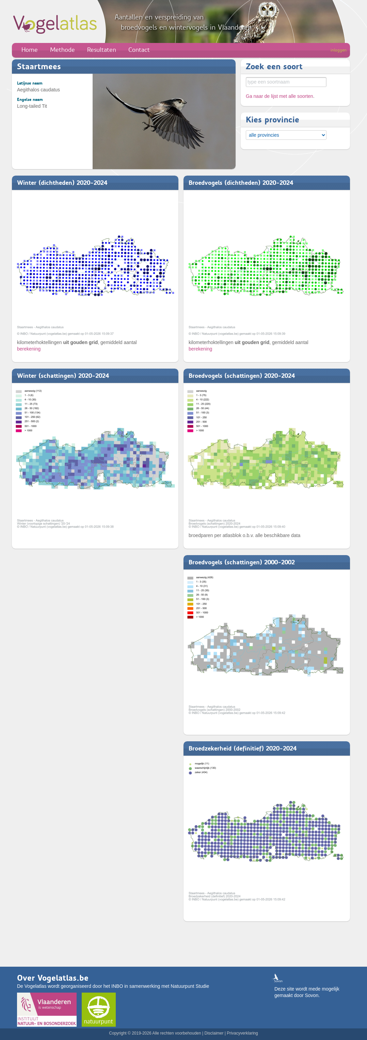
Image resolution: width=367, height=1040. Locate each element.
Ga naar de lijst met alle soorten (279, 96)
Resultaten (101, 50)
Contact (139, 50)
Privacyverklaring (242, 1033)
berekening (29, 349)
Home (29, 50)
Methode (62, 50)
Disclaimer (213, 1033)
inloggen (339, 50)
